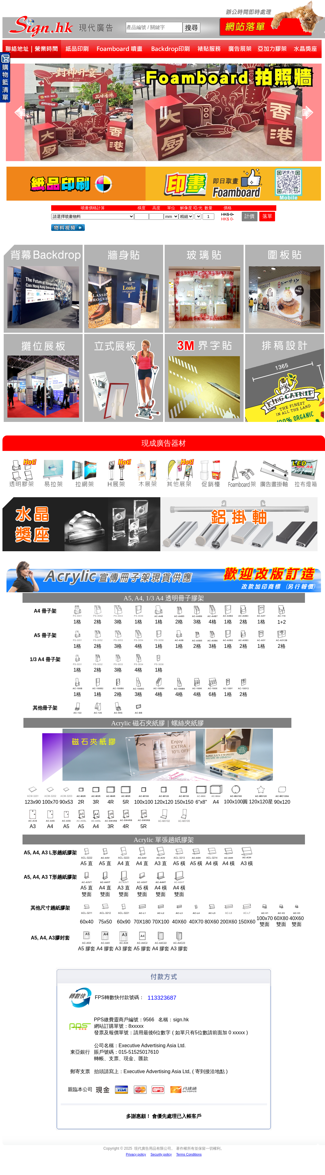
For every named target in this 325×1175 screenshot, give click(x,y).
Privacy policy (136, 1154)
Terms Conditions (188, 1154)
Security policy (161, 1154)
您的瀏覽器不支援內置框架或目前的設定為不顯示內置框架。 (163, 112)
